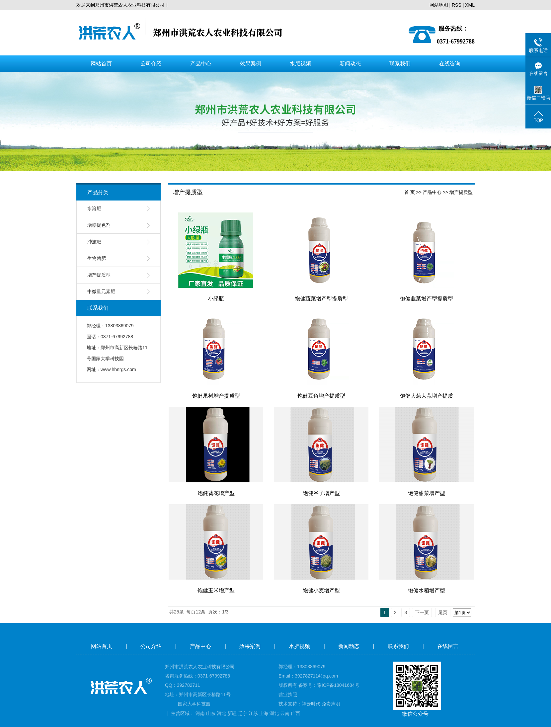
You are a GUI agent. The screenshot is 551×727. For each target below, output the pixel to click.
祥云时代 (311, 703)
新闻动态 (350, 63)
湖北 (274, 713)
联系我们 (400, 63)
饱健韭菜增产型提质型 (426, 298)
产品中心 (200, 63)
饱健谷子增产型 (321, 493)
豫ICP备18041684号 (338, 685)
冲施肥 (94, 241)
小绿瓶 (216, 298)
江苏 (253, 713)
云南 (284, 713)
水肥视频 (300, 63)
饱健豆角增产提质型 (321, 396)
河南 (200, 713)
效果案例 (250, 63)
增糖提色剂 (99, 225)
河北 (221, 713)
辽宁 (242, 713)
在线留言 (448, 646)
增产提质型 (99, 275)
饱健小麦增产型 (321, 590)
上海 (263, 713)
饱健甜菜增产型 (426, 493)
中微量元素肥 (101, 291)
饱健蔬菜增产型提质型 (321, 298)
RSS (456, 5)
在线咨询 (449, 63)
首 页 (409, 192)
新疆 (232, 713)
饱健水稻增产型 (426, 590)
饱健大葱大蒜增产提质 (426, 396)
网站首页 (101, 63)
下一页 (422, 612)
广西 (295, 713)
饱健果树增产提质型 (216, 396)
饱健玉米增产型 (216, 590)
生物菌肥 (96, 258)
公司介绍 (151, 63)
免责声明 (331, 703)
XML (470, 5)
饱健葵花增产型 (216, 493)
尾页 (442, 612)
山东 (210, 713)
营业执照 (287, 694)
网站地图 (439, 5)
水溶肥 (94, 208)
